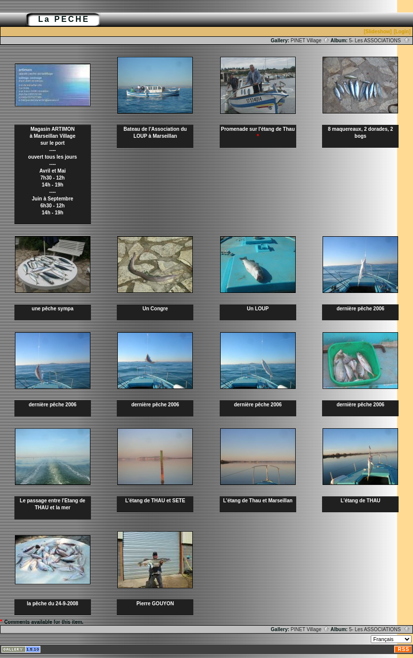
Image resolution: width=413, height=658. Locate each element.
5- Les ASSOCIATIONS (379, 40)
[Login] (402, 31)
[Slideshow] (378, 31)
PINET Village (310, 40)
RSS (404, 649)
